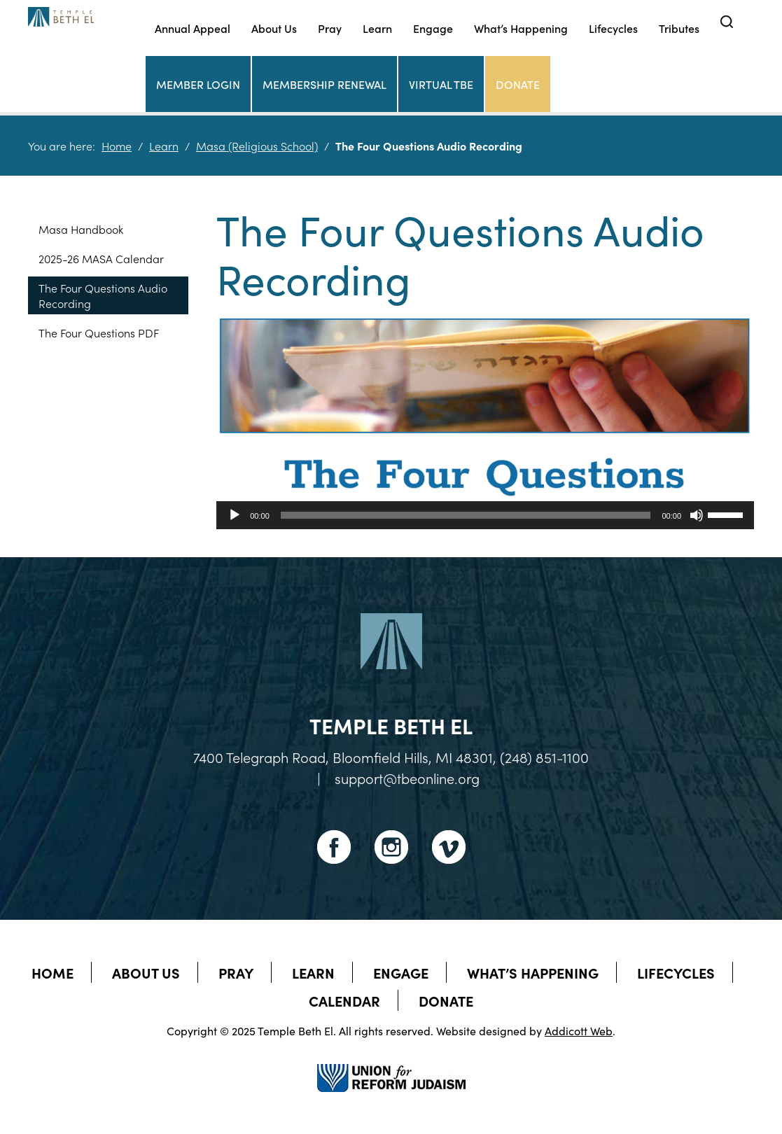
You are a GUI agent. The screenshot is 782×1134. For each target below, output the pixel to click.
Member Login (198, 84)
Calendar (344, 1000)
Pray (330, 28)
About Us (274, 28)
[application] (485, 515)
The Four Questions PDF (99, 332)
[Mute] (697, 515)
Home (117, 145)
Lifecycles (613, 28)
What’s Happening (521, 28)
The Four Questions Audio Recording (103, 295)
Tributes (679, 28)
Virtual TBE (441, 84)
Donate (518, 84)
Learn (377, 28)
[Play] (235, 515)
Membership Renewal (324, 84)
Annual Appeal (192, 28)
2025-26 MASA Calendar (101, 258)
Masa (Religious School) (257, 145)
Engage (433, 28)
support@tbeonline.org (407, 778)
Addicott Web (579, 1030)
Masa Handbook (81, 229)
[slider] (466, 515)
